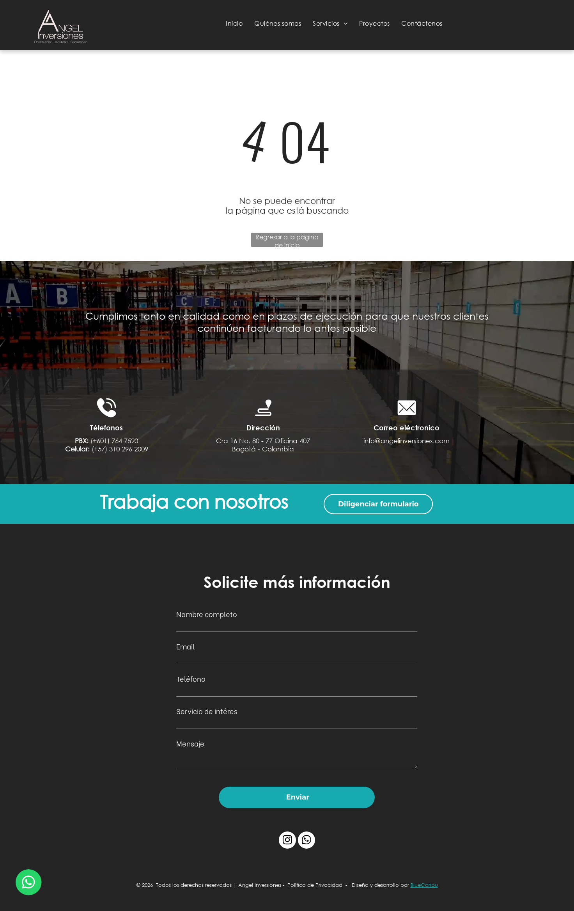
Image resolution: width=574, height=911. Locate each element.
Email (185, 646)
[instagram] (287, 841)
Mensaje (190, 743)
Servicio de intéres (206, 711)
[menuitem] (234, 23)
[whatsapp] (306, 841)
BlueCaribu (424, 885)
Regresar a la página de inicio (287, 240)
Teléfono (191, 678)
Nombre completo (206, 614)
